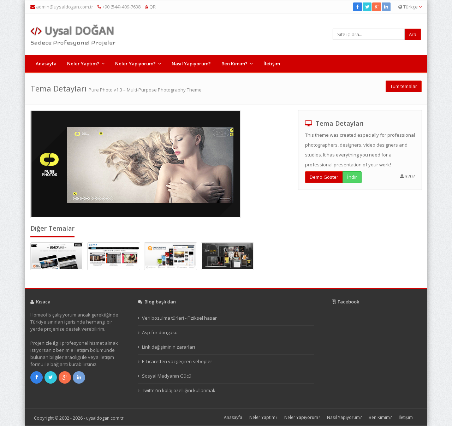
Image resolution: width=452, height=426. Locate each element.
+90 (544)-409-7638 (119, 7)
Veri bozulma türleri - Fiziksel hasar (179, 318)
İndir (352, 177)
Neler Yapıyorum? (135, 63)
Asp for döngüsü (160, 332)
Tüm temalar (403, 86)
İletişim (271, 63)
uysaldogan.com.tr (105, 418)
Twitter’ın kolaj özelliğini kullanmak (178, 390)
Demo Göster (324, 177)
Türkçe (410, 7)
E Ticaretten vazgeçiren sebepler (177, 361)
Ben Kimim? (234, 63)
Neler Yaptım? (83, 63)
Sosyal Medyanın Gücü (166, 376)
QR (150, 7)
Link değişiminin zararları (168, 347)
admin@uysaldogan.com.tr (64, 7)
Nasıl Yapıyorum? (191, 63)
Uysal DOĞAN (72, 30)
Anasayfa (46, 63)
